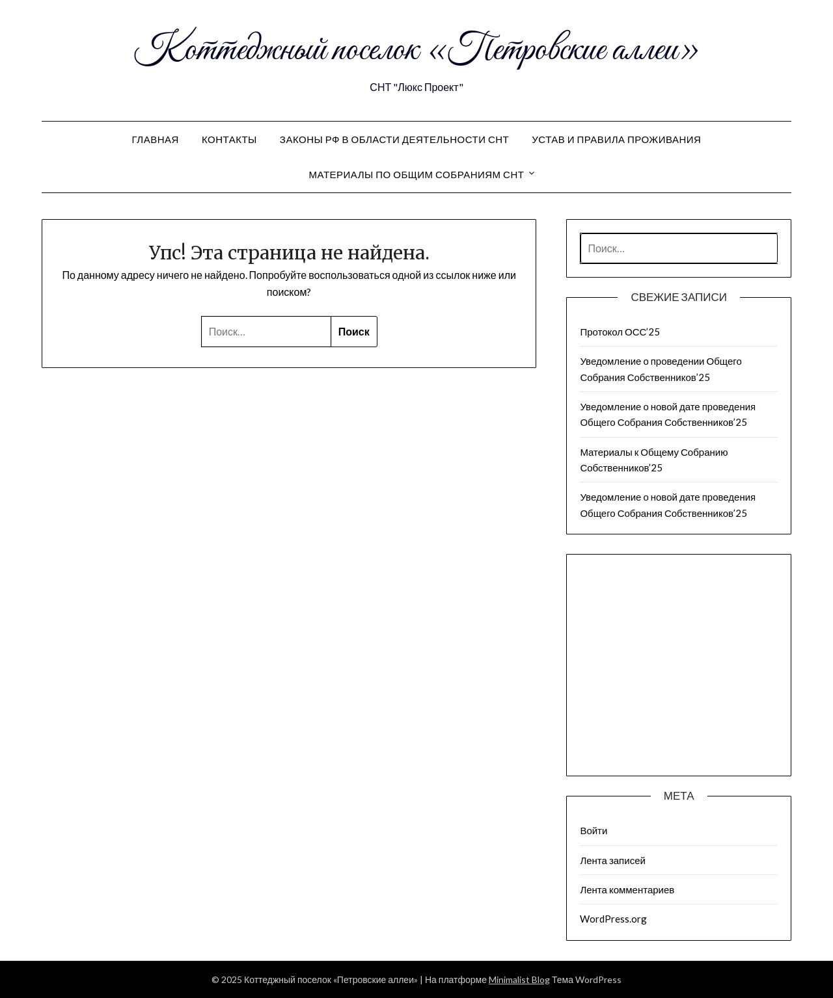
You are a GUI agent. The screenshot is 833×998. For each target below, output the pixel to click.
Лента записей (612, 860)
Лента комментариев (627, 889)
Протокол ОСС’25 (620, 331)
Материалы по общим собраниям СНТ (417, 174)
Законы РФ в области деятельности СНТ (394, 139)
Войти (593, 830)
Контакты (229, 139)
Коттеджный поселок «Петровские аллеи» (416, 50)
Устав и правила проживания (616, 139)
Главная (155, 139)
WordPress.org (613, 919)
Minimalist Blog (519, 979)
